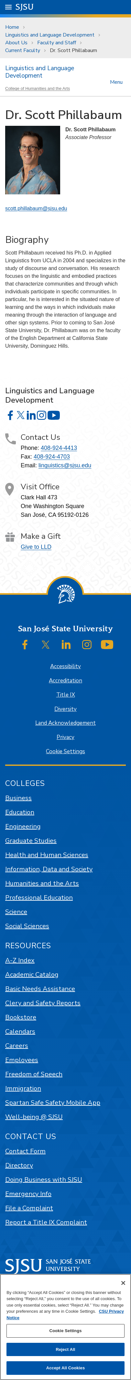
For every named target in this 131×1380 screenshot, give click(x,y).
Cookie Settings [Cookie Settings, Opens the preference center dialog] (65, 1330)
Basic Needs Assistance (40, 988)
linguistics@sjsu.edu (64, 465)
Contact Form (25, 1151)
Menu (116, 82)
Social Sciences (27, 926)
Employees (21, 1060)
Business (18, 798)
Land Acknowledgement (65, 723)
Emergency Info (28, 1194)
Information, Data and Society (49, 869)
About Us (16, 42)
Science (16, 911)
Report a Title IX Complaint (46, 1222)
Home (12, 27)
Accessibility (65, 666)
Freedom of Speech (33, 1074)
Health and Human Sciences (46, 855)
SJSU (25, 6)
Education (19, 812)
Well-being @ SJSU (34, 1117)
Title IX (65, 695)
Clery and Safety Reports (43, 1003)
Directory (19, 1165)
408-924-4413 (59, 448)
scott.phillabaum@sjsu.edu (36, 208)
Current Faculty (22, 50)
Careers (16, 1045)
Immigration (23, 1088)
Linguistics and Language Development (49, 34)
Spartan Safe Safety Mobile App (52, 1102)
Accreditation (65, 680)
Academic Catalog (32, 974)
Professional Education (39, 897)
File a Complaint (29, 1208)
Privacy (65, 737)
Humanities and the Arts (42, 883)
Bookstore (20, 1017)
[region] (65, 1327)
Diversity (65, 709)
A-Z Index (20, 960)
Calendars (20, 1031)
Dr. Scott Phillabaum (73, 50)
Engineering (23, 826)
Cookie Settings (65, 751)
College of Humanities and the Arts (37, 88)
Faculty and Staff (56, 42)
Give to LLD (36, 547)
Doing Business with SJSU (43, 1179)
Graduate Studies (31, 840)
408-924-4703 (52, 456)
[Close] (123, 1283)
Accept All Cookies (65, 1367)
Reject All (65, 1349)
